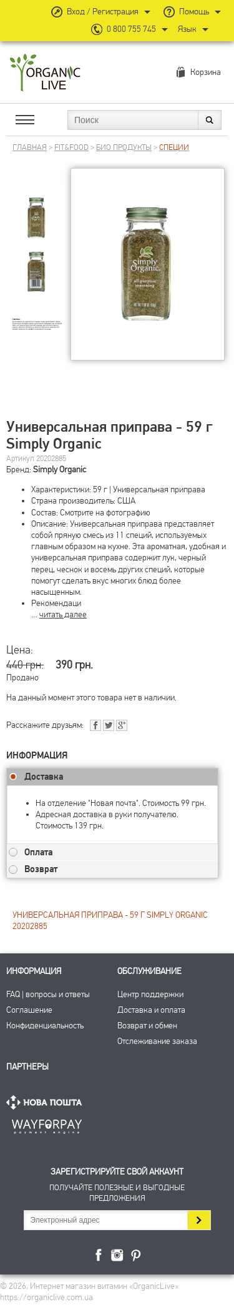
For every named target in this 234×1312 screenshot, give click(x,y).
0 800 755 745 (131, 29)
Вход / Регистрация (103, 11)
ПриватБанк (46, 1124)
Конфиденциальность (45, 1025)
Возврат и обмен (147, 1025)
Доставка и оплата (151, 1010)
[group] (36, 208)
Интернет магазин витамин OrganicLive (45, 73)
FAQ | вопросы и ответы (48, 994)
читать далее (63, 614)
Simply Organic (59, 469)
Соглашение (29, 1010)
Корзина (205, 72)
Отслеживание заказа (157, 1041)
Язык (187, 29)
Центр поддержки (150, 994)
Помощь (194, 11)
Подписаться (198, 1220)
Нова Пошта (46, 1102)
